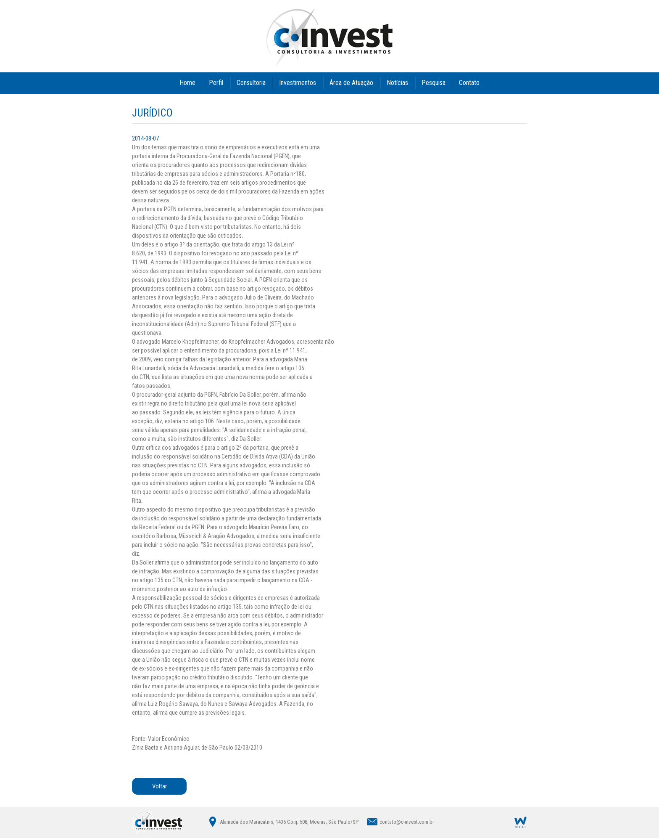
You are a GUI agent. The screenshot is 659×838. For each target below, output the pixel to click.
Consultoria (251, 83)
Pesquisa (433, 83)
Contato (469, 83)
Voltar (159, 786)
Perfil (216, 83)
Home (187, 83)
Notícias (397, 83)
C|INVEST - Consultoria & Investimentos (329, 37)
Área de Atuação (351, 83)
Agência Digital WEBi (520, 822)
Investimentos (297, 83)
